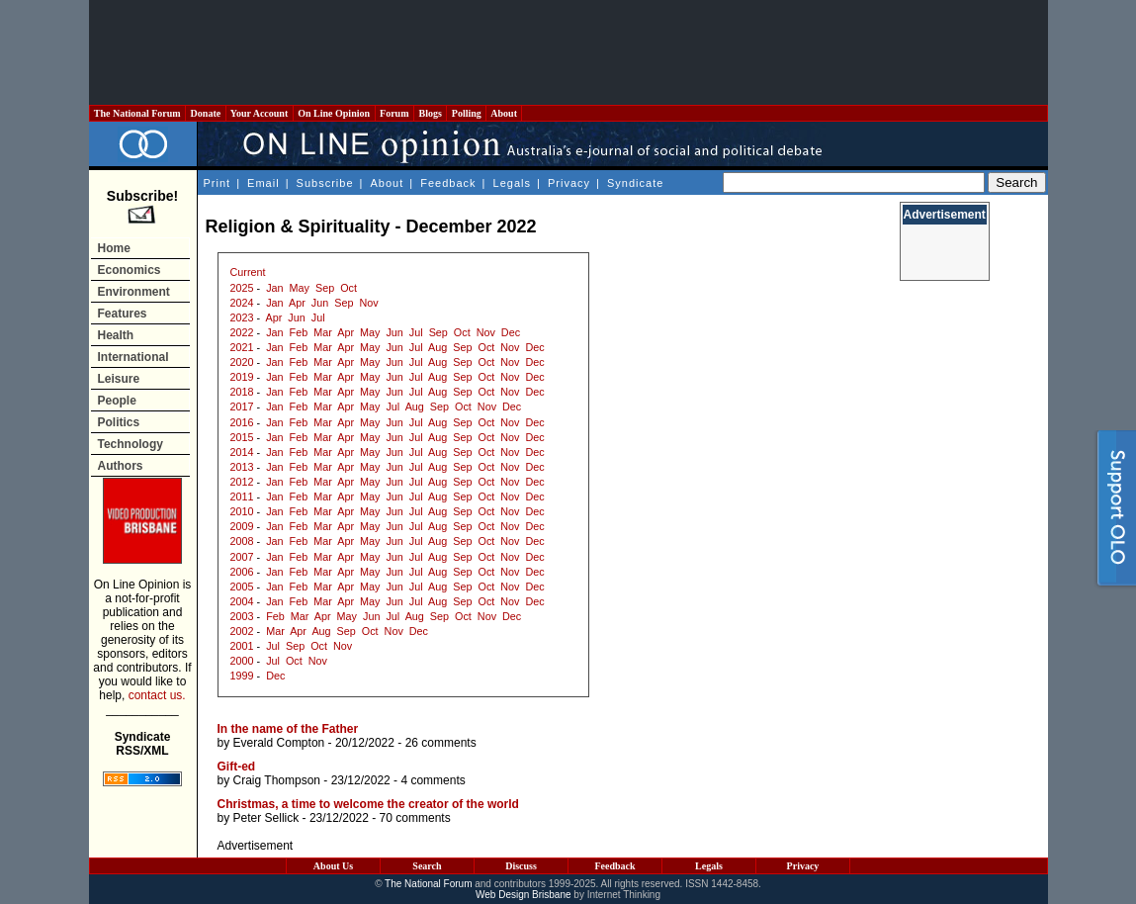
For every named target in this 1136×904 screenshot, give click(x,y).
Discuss (521, 865)
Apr (297, 303)
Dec (510, 332)
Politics (119, 422)
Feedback (448, 183)
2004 (242, 601)
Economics (129, 270)
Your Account (259, 113)
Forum (394, 113)
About (503, 113)
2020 (242, 362)
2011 (242, 496)
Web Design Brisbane (523, 894)
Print (217, 183)
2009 (242, 526)
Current (248, 272)
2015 (242, 437)
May (299, 288)
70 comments (415, 818)
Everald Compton (279, 743)
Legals (512, 183)
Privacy (569, 183)
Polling (466, 113)
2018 (242, 392)
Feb (299, 332)
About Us (333, 865)
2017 (242, 406)
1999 (242, 675)
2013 (242, 467)
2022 (242, 332)
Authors (120, 466)
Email (263, 183)
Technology (130, 444)
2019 (242, 377)
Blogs (430, 113)
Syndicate (635, 183)
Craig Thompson (277, 780)
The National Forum (138, 113)
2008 (242, 541)
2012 (242, 482)
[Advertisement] (568, 52)
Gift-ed (237, 766)
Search (426, 865)
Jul (318, 317)
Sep (324, 288)
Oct (348, 288)
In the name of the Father (288, 729)
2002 (242, 631)
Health (116, 335)
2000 (242, 661)
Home (114, 248)
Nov (368, 303)
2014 (242, 452)
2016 (242, 422)
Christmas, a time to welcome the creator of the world (368, 804)
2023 (242, 317)
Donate (205, 113)
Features (122, 313)
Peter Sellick (266, 818)
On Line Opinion (334, 113)
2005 (242, 586)
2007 (242, 557)
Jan (274, 288)
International (133, 357)
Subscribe (325, 183)
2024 (242, 303)
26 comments (441, 743)
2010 (242, 511)
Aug (437, 347)
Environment (134, 292)
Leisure (119, 379)
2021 (242, 347)
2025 (242, 288)
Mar (322, 332)
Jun (319, 303)
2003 (242, 616)
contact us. (157, 695)
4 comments (432, 780)
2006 (242, 572)
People (117, 400)
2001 (242, 646)
